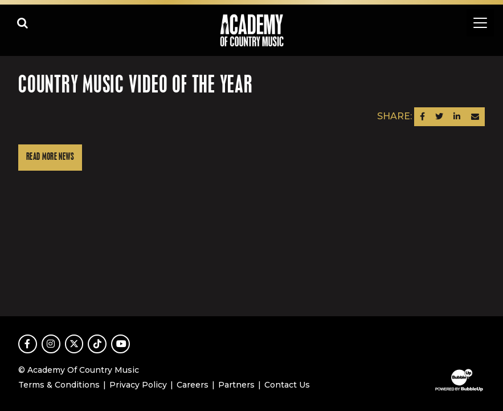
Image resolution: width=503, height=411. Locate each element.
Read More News (50, 157)
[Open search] (22, 23)
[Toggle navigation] (480, 23)
